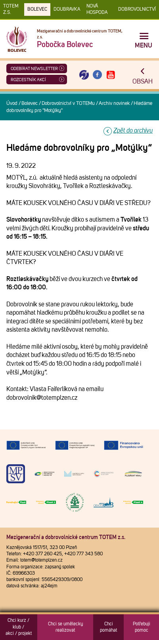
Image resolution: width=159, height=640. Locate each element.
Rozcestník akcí (28, 80)
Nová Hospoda (96, 9)
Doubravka (67, 9)
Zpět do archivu (133, 130)
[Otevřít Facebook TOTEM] (97, 75)
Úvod (11, 103)
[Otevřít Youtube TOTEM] (110, 75)
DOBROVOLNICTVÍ (137, 9)
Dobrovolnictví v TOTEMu (68, 103)
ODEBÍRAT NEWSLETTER (34, 68)
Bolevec (37, 9)
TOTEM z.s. (11, 9)
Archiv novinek (114, 103)
